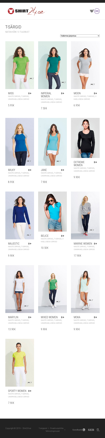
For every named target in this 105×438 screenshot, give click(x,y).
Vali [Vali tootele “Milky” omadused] (30, 169)
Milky (11, 170)
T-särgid (25, 96)
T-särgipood (43, 428)
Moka (77, 317)
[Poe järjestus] (80, 35)
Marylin (13, 317)
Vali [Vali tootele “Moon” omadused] (96, 93)
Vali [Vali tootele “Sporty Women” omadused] (30, 390)
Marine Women (83, 243)
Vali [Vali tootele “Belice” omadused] (63, 235)
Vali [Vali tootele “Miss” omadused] (30, 93)
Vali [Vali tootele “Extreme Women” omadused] (96, 162)
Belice (45, 235)
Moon (77, 93)
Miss (11, 93)
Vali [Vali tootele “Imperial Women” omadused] (63, 93)
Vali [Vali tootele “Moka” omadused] (96, 317)
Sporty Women (17, 391)
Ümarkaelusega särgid (18, 99)
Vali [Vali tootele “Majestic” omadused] (30, 243)
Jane (44, 170)
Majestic (13, 243)
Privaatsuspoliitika (56, 428)
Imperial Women (46, 95)
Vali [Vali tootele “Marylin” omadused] (30, 317)
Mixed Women (49, 317)
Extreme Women (79, 164)
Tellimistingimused (52, 431)
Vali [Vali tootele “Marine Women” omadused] (96, 243)
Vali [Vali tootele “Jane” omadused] (63, 169)
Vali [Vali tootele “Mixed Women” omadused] (63, 317)
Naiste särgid (14, 96)
